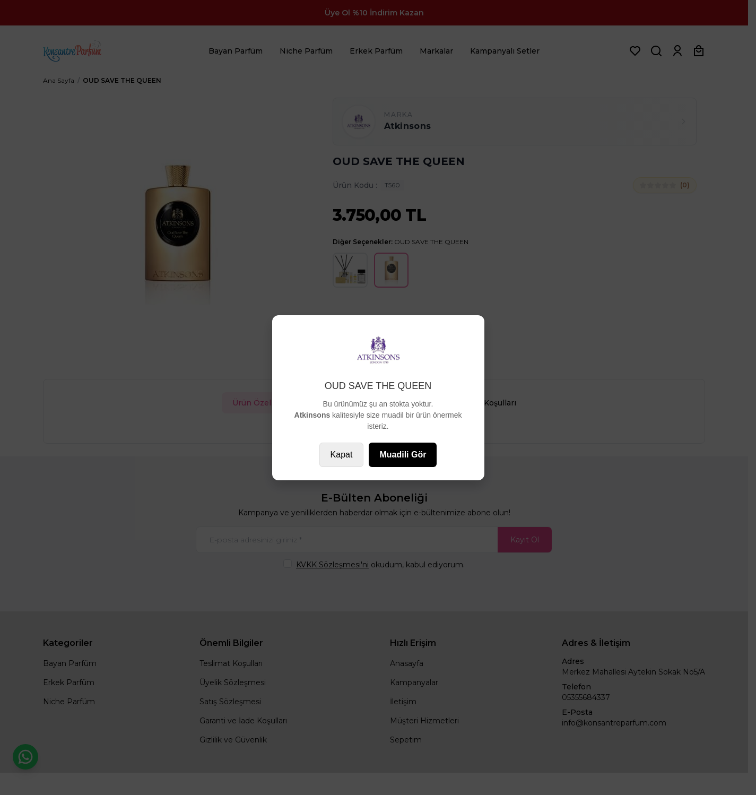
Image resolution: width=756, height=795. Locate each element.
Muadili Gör (402, 454)
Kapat (342, 454)
